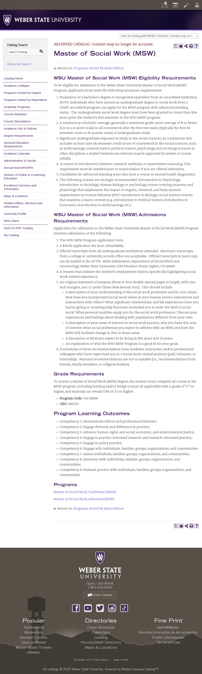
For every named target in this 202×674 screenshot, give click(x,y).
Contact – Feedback (100, 595)
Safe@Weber (168, 627)
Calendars (101, 632)
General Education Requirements (16, 144)
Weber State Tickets (34, 647)
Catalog (101, 637)
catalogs (53, 669)
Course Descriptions (17, 121)
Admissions (34, 627)
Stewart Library (34, 637)
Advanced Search (19, 64)
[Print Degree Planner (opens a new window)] (176, 46)
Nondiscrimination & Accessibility (168, 632)
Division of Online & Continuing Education (24, 176)
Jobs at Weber (33, 642)
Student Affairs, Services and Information (23, 204)
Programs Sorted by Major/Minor (25, 99)
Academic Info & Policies (20, 128)
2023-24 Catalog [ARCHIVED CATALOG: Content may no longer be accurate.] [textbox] (160, 36)
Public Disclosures (168, 637)
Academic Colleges (17, 85)
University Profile (15, 213)
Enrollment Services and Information (20, 187)
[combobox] (159, 36)
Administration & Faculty (20, 160)
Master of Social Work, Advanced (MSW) (84, 499)
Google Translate (120, 659)
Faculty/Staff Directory (101, 642)
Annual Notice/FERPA (18, 167)
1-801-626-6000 (100, 587)
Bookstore (33, 632)
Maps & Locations (16, 196)
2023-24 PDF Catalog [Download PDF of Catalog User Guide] (18, 228)
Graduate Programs (17, 107)
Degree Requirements (18, 135)
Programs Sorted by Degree (22, 92)
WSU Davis (11, 220)
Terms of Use (168, 642)
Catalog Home (13, 78)
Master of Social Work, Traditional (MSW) (85, 492)
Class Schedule (101, 627)
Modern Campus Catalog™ (140, 669)
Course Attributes (15, 114)
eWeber (33, 652)
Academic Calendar (17, 153)
